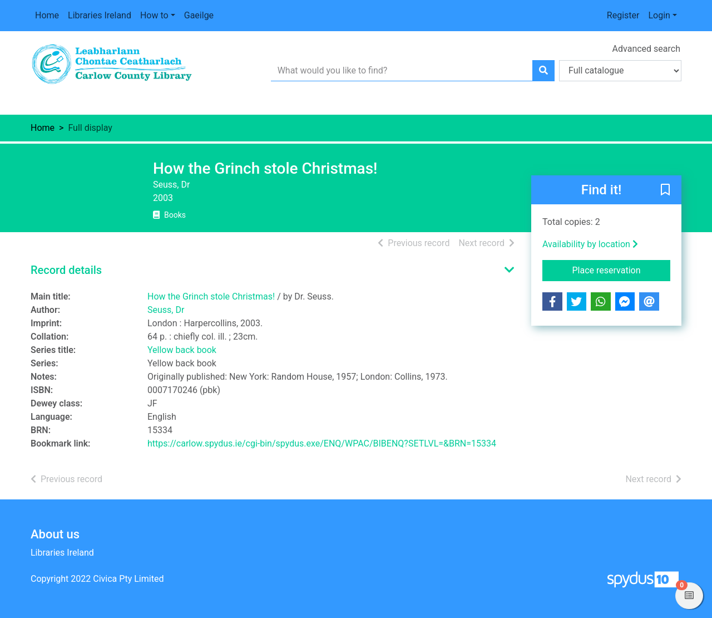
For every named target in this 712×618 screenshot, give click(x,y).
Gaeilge (199, 15)
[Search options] (620, 70)
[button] (665, 190)
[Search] (543, 70)
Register (623, 15)
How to (154, 15)
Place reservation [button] (621, 269)
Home (47, 15)
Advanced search (646, 48)
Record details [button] (66, 270)
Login (659, 15)
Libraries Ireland (99, 15)
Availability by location (590, 244)
